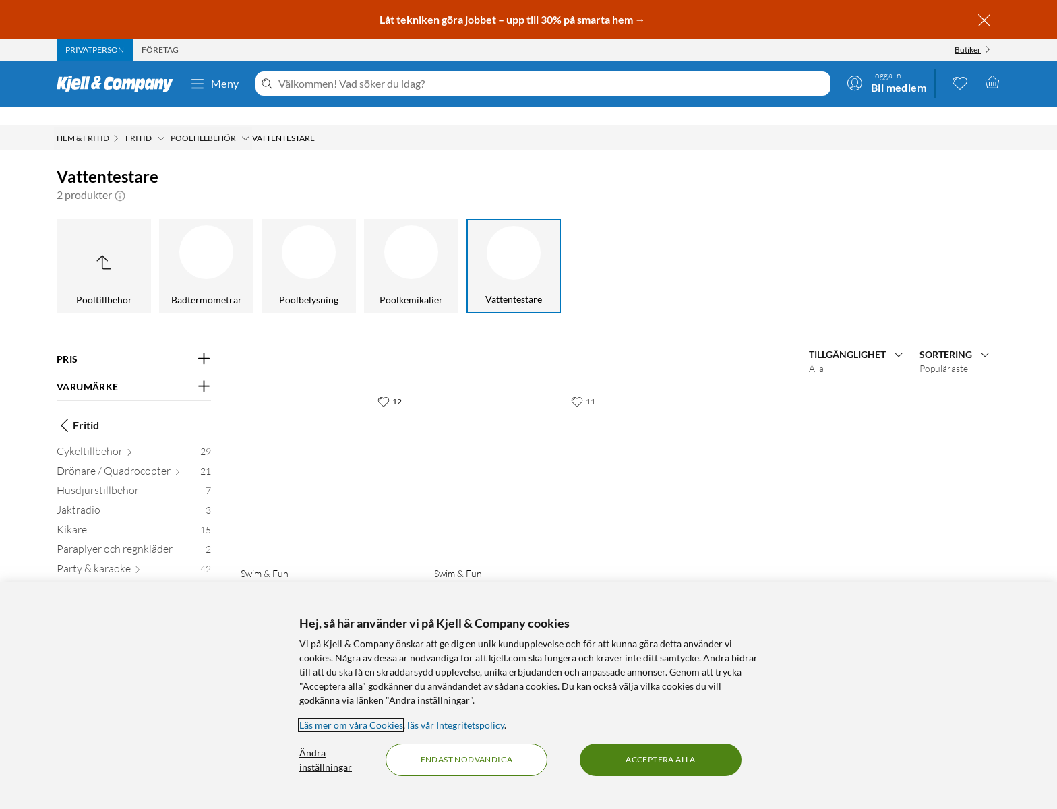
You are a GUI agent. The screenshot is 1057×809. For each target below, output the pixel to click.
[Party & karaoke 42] (134, 552)
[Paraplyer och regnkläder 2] (134, 533)
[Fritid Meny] (161, 119)
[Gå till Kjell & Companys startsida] (119, 84)
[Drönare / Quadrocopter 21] (134, 455)
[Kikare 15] (134, 513)
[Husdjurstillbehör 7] (134, 474)
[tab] (95, 50)
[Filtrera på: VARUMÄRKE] (134, 368)
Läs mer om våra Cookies (351, 725)
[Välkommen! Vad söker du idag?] (551, 84)
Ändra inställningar (325, 760)
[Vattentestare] (514, 247)
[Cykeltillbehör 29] (134, 435)
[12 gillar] (390, 382)
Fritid (78, 406)
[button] (120, 176)
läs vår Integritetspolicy (455, 725)
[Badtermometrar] (206, 247)
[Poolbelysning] (308, 247)
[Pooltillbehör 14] (134, 572)
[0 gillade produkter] (960, 82)
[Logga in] (886, 82)
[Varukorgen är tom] (992, 82)
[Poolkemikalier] (411, 247)
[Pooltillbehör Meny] (245, 119)
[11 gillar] (583, 382)
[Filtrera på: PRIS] (134, 340)
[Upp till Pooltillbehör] (103, 247)
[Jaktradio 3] (134, 494)
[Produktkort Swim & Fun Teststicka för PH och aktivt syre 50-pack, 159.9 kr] (517, 453)
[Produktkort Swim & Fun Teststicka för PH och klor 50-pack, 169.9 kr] (324, 453)
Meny (214, 84)
